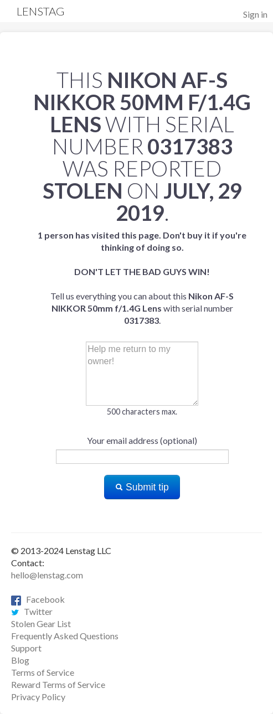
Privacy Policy (38, 696)
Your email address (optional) (142, 440)
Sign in (255, 14)
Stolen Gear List (41, 623)
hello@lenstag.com (47, 575)
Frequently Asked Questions (65, 635)
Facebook (38, 599)
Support (26, 648)
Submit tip (142, 487)
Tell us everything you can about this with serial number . (142, 277)
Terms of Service (42, 672)
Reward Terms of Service (58, 684)
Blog (20, 660)
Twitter (32, 611)
